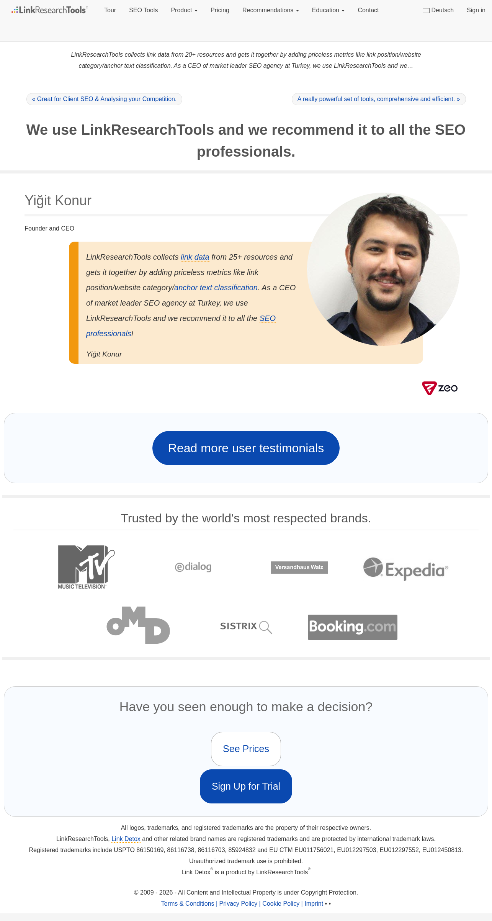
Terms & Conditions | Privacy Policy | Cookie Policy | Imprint (242, 903)
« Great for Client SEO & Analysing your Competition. (104, 99)
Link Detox (126, 839)
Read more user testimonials (246, 448)
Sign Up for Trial (246, 786)
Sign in (476, 10)
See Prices (246, 748)
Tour (110, 10)
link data (195, 257)
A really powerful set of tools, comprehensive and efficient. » (378, 99)
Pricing (220, 10)
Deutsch (438, 10)
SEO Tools (143, 10)
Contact (368, 10)
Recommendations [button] (270, 10)
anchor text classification (216, 287)
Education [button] (328, 10)
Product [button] (184, 10)
